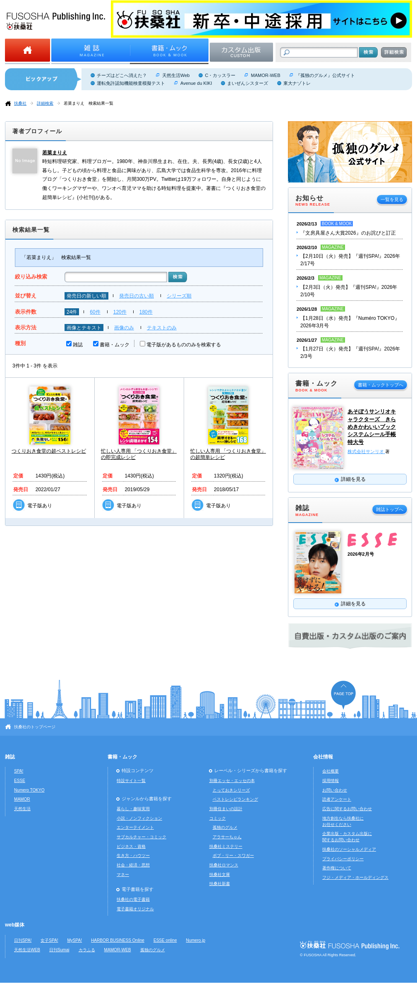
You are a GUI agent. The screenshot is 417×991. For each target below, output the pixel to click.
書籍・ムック (114, 345)
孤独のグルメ (225, 827)
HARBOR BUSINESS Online (117, 940)
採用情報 (330, 780)
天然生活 (22, 808)
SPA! (18, 771)
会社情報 (323, 757)
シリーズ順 (179, 296)
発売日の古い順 (136, 296)
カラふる (87, 950)
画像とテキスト (84, 328)
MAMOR (22, 799)
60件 (95, 312)
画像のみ (124, 328)
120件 (120, 312)
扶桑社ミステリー (225, 846)
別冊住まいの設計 (225, 808)
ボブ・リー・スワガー (233, 855)
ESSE (19, 780)
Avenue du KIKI (196, 83)
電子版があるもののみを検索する (183, 345)
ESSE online (165, 940)
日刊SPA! (22, 940)
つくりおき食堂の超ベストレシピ (49, 451)
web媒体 (14, 925)
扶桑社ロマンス (223, 865)
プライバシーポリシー (343, 859)
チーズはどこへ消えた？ (122, 75)
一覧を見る (392, 199)
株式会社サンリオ (366, 451)
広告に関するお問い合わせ (347, 808)
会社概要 (330, 771)
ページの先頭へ (343, 695)
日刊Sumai (59, 950)
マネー (123, 874)
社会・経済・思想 (133, 865)
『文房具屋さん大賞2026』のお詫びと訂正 (348, 233)
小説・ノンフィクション (139, 818)
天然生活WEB (27, 950)
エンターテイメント (135, 827)
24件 (72, 312)
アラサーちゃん (227, 837)
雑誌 (78, 345)
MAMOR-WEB (265, 75)
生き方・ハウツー (133, 855)
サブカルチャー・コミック (141, 837)
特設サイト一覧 (131, 780)
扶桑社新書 (219, 883)
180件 (146, 312)
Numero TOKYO (29, 790)
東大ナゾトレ (297, 83)
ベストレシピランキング (235, 799)
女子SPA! (49, 940)
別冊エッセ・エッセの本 (232, 780)
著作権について (336, 868)
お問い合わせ (334, 790)
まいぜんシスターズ (247, 83)
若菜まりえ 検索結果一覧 (88, 103)
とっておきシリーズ (231, 790)
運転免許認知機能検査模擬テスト (131, 83)
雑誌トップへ (389, 509)
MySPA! (74, 940)
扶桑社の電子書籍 (133, 899)
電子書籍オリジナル (135, 909)
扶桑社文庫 (219, 874)
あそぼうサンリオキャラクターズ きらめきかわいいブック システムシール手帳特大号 (372, 426)
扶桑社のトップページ (34, 727)
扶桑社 (20, 103)
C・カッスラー (220, 75)
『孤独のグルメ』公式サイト (325, 75)
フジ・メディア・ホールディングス (355, 877)
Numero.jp (196, 940)
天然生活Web (175, 75)
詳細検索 (45, 103)
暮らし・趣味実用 (133, 808)
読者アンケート (336, 799)
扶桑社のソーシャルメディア (349, 849)
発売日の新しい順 (86, 296)
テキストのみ (162, 328)
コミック (217, 818)
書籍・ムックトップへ (380, 384)
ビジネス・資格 (131, 846)
